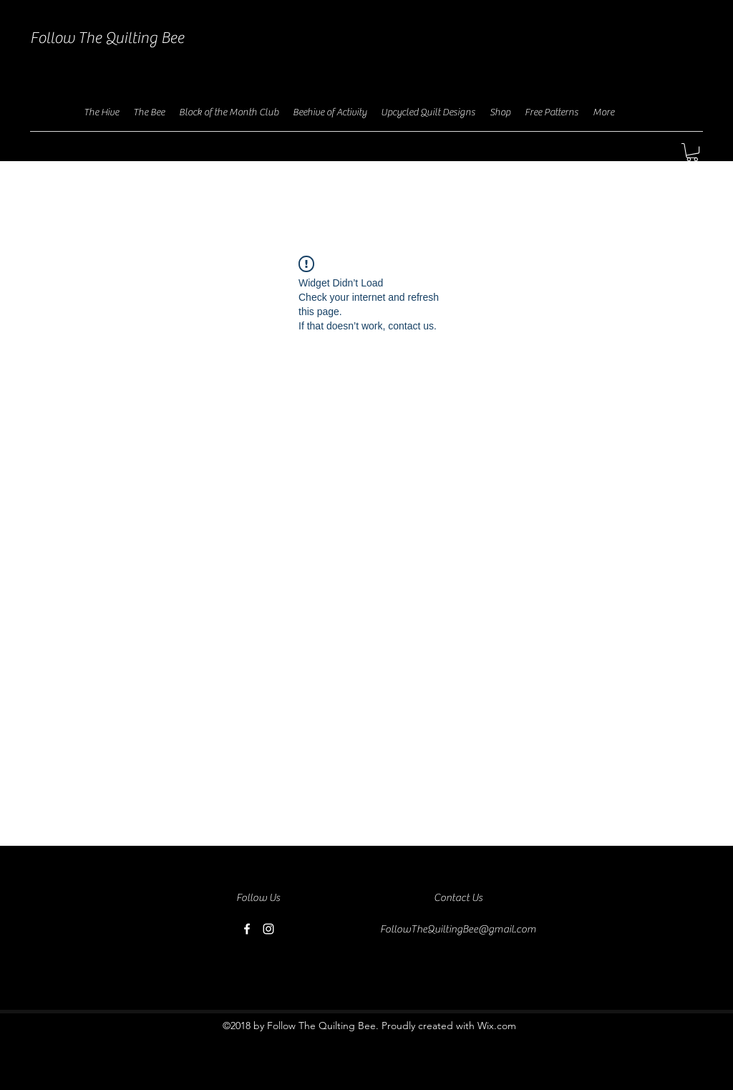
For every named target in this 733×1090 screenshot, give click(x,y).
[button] (692, 152)
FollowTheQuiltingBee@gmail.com (458, 929)
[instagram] (268, 929)
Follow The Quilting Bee (107, 38)
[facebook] (247, 929)
